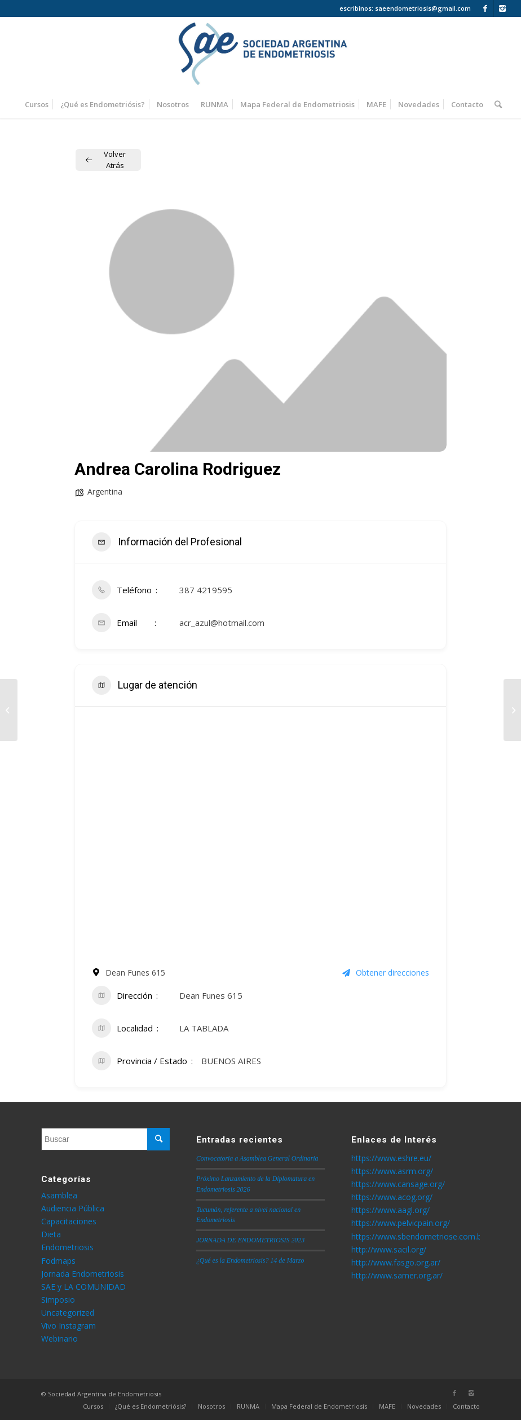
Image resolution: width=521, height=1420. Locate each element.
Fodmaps (58, 1260)
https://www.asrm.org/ (392, 1171)
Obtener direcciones (385, 972)
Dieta (51, 1234)
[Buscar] (495, 104)
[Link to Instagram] (502, 8)
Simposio (58, 1299)
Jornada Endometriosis (82, 1273)
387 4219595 (205, 590)
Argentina (104, 491)
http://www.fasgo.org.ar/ (395, 1262)
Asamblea (59, 1195)
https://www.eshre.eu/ (391, 1158)
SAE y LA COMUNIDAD (83, 1286)
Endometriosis (67, 1247)
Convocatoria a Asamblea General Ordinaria (257, 1158)
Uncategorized (67, 1312)
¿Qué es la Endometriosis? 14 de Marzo (250, 1260)
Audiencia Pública (72, 1208)
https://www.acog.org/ (391, 1197)
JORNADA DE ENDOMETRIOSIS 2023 (250, 1240)
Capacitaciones (68, 1221)
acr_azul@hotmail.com (221, 622)
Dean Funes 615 (210, 995)
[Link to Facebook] (485, 8)
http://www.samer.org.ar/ (397, 1275)
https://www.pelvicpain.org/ (400, 1223)
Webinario (59, 1338)
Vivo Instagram (68, 1325)
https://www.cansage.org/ (398, 1184)
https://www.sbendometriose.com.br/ (419, 1236)
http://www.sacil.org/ (388, 1249)
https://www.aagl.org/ (390, 1210)
